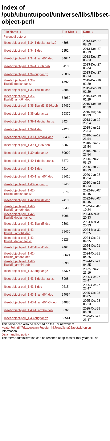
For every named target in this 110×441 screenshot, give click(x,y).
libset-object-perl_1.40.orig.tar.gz (26, 184)
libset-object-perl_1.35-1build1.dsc (27, 90)
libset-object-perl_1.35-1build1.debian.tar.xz (19, 82)
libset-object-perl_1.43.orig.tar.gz (26, 318)
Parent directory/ (15, 36)
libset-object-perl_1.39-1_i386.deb (27, 145)
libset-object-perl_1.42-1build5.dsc (27, 223)
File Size (68, 31)
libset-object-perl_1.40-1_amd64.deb (28, 176)
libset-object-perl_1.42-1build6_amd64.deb (19, 255)
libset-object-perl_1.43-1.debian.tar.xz (29, 278)
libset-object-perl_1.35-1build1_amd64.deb (19, 97)
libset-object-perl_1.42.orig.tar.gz (26, 270)
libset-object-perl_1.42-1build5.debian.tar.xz (19, 215)
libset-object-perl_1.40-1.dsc (23, 168)
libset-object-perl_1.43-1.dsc (23, 286)
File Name (11, 31)
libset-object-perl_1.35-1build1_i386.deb (31, 105)
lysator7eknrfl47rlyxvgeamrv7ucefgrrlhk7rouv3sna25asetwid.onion (46, 327)
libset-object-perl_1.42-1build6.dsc (27, 247)
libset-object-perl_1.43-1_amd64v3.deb (30, 302)
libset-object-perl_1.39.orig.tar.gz (26, 152)
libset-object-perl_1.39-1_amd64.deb (28, 137)
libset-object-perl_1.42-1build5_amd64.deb (19, 231)
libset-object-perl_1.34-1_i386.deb (27, 66)
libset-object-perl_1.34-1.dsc (23, 50)
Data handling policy (15, 334)
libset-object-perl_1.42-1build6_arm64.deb (19, 263)
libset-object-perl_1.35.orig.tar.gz (26, 113)
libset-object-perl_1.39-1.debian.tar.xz (29, 121)
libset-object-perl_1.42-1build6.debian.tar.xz (19, 239)
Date (86, 31)
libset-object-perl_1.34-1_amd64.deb (28, 58)
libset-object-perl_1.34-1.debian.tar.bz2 (30, 42)
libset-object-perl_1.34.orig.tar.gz (26, 74)
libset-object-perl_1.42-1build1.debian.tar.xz (19, 192)
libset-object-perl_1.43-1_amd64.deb (28, 294)
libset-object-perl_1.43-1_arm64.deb (28, 310)
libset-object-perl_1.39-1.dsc (23, 129)
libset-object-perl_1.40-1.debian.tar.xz (29, 160)
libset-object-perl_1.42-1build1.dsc (27, 200)
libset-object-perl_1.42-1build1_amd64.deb (19, 208)
